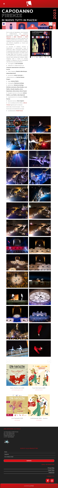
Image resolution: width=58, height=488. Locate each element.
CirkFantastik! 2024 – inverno (39, 418)
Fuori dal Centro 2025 (38, 388)
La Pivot (32, 485)
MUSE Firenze (19, 110)
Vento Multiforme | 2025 (17, 388)
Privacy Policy (51, 467)
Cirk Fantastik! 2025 (17, 418)
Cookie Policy (51, 470)
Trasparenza (51, 472)
